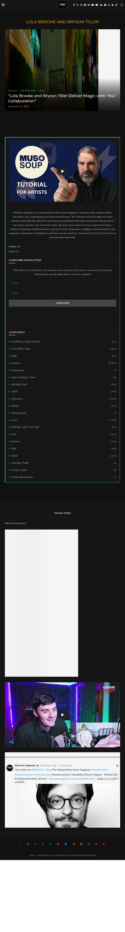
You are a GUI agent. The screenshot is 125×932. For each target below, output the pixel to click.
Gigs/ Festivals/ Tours (63, 377)
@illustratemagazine (15, 523)
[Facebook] (74, 5)
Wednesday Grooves (63, 477)
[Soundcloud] (100, 5)
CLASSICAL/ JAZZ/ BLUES (63, 341)
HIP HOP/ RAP (63, 384)
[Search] (121, 5)
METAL (63, 406)
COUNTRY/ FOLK (63, 349)
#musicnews (43, 774)
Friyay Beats (63, 370)
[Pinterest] (85, 5)
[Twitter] (77, 5)
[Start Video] (62, 171)
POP (63, 434)
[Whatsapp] (109, 5)
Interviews (63, 399)
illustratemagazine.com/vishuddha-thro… (73, 778)
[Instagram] (81, 5)
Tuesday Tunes (63, 470)
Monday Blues (63, 413)
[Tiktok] (116, 5)
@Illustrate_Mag (48, 765)
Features (63, 363)
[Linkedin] (89, 5)
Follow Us (14, 251)
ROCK (63, 456)
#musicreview (100, 769)
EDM (63, 356)
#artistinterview (25, 774)
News (63, 420)
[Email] (97, 5)
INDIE (63, 391)
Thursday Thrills (63, 463)
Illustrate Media (88, 855)
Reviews (63, 441)
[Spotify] (105, 5)
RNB (63, 448)
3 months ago (65, 765)
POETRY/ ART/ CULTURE (63, 427)
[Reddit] (112, 5)
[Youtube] (92, 5)
